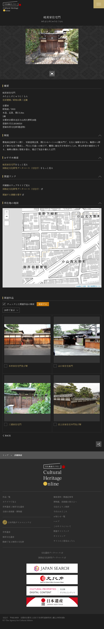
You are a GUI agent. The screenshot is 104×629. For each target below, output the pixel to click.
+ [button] (7, 212)
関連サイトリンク (61, 531)
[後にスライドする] (97, 436)
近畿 (25, 99)
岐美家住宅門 (9, 164)
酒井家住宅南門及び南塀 (69, 365)
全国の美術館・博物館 (12, 511)
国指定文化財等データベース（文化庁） (21, 167)
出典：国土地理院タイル (92, 286)
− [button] (7, 216)
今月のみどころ (60, 511)
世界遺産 (6, 532)
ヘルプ (56, 521)
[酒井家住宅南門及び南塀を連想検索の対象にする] (55, 365)
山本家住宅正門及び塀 (19, 424)
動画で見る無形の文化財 (13, 541)
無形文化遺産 (8, 536)
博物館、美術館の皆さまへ (65, 501)
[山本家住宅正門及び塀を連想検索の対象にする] (5, 424)
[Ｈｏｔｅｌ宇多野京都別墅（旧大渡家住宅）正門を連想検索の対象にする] (5, 365)
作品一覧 (6, 496)
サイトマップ (59, 536)
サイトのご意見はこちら (64, 540)
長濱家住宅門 (64, 424)
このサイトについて (62, 526)
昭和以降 (17, 99)
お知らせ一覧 (59, 516)
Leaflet (78, 286)
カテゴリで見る (9, 501)
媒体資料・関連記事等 (63, 496)
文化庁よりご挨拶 (61, 506)
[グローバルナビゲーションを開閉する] (98, 4)
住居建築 (7, 99)
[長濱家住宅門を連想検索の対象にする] (55, 424)
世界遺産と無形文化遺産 (13, 506)
